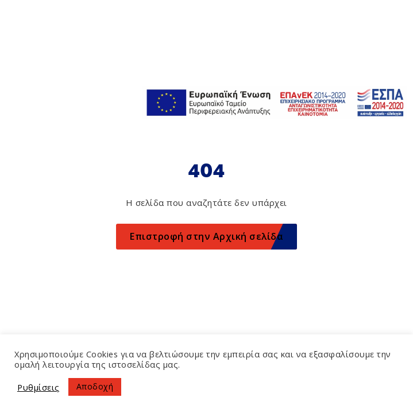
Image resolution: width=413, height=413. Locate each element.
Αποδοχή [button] (95, 386)
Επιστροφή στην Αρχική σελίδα (206, 236)
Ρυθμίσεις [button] (38, 387)
